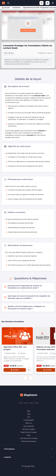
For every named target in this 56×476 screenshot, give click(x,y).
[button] (25, 379)
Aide (28, 412)
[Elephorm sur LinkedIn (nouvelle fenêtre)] (37, 403)
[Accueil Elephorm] (28, 396)
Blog (28, 436)
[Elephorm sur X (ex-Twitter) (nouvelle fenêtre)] (26, 403)
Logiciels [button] (7, 458)
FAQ (28, 415)
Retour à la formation (12, 53)
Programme (28, 473)
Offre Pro (28, 424)
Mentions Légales (28, 430)
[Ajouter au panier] (29, 371)
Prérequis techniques (28, 442)
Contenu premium (28, 30)
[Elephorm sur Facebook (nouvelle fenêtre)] (21, 403)
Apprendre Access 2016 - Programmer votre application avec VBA (38, 7)
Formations (16, 7)
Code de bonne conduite (28, 439)
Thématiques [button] (9, 450)
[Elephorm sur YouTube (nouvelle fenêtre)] (31, 403)
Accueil (6, 8)
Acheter (14, 371)
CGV (28, 418)
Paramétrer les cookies (29, 433)
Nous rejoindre (29, 427)
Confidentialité (29, 421)
